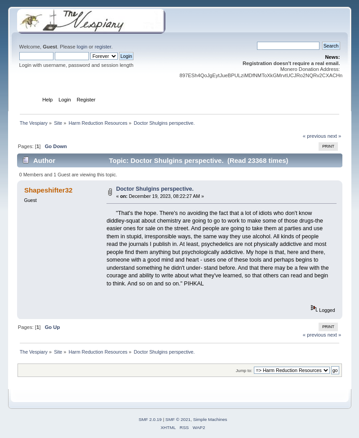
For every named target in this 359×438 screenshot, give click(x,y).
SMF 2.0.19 (150, 419)
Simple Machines (210, 419)
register (103, 46)
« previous (314, 136)
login (82, 46)
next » (334, 136)
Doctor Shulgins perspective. (155, 189)
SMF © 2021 (178, 419)
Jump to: (244, 370)
